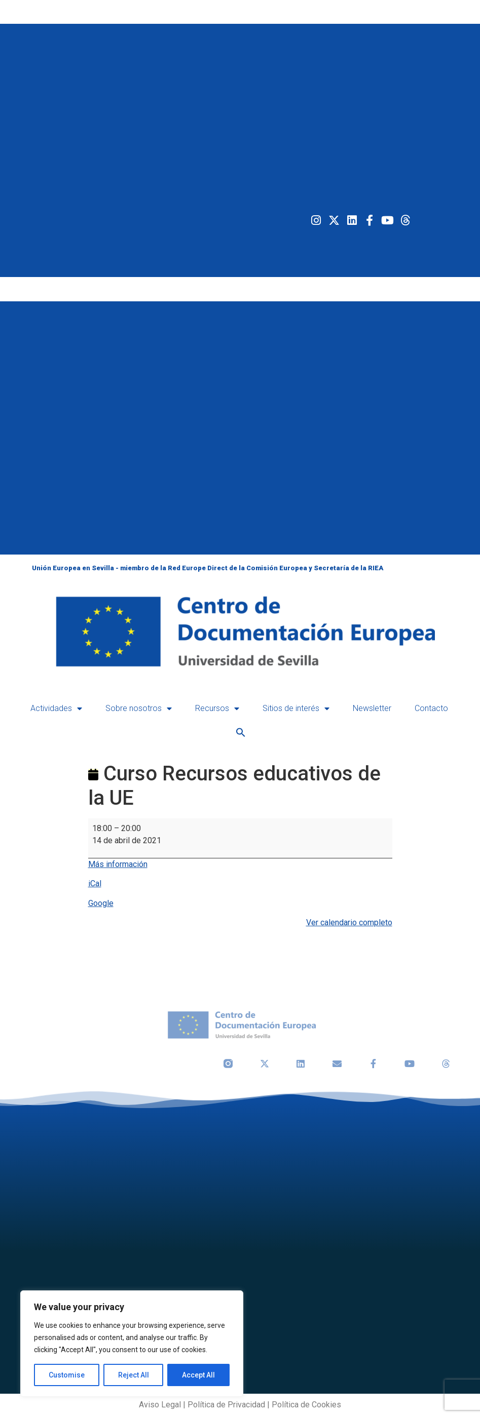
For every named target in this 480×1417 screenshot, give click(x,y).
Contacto (431, 708)
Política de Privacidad (226, 1404)
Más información (117, 864)
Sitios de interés (296, 708)
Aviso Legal (160, 1404)
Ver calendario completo (349, 922)
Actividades (56, 708)
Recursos (217, 708)
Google (101, 903)
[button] (241, 732)
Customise (67, 1375)
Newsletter (372, 708)
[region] (131, 1343)
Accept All (198, 1375)
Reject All (133, 1375)
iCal (94, 883)
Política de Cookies (306, 1404)
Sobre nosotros (138, 708)
